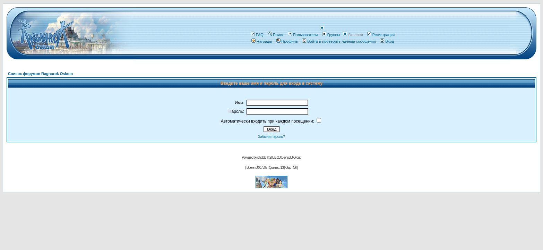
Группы (331, 35)
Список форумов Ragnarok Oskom (40, 74)
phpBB (261, 157)
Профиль (287, 41)
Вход (387, 41)
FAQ (257, 35)
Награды (261, 41)
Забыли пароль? (271, 137)
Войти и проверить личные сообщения (339, 41)
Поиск (275, 35)
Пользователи (303, 35)
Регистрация (381, 35)
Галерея (355, 35)
